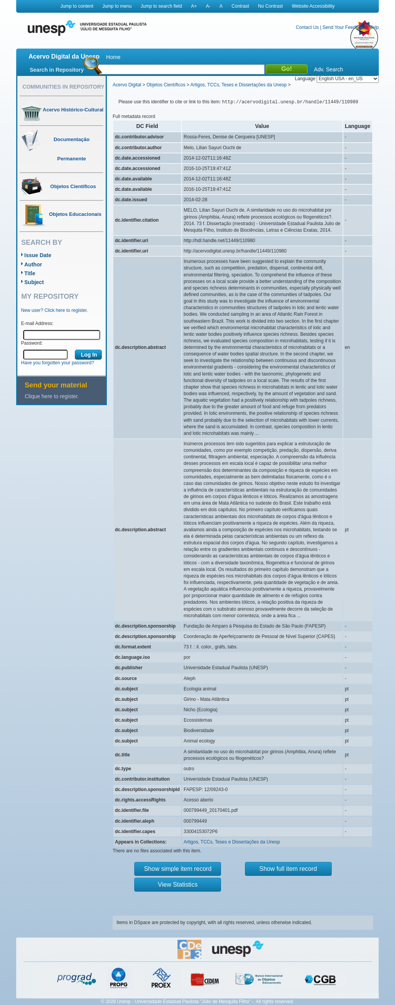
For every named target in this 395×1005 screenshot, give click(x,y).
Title (29, 273)
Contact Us (307, 27)
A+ (194, 6)
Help (374, 27)
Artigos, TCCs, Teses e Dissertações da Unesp (238, 85)
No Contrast (270, 6)
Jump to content (76, 6)
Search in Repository (57, 70)
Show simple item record (177, 868)
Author (33, 264)
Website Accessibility (313, 6)
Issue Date (37, 255)
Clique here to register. (52, 396)
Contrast (240, 6)
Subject (34, 282)
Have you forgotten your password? (57, 362)
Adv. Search (328, 69)
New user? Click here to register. (54, 310)
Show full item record (288, 868)
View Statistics (178, 884)
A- (208, 6)
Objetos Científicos (166, 85)
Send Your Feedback (343, 27)
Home (113, 57)
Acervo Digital (127, 85)
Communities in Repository (63, 87)
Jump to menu (117, 6)
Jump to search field (161, 6)
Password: (32, 343)
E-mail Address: (37, 323)
